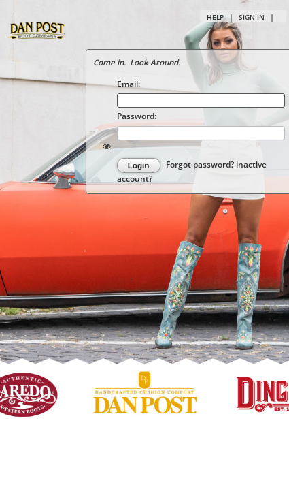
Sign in (252, 17)
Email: (128, 83)
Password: (136, 115)
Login (139, 165)
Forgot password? (201, 164)
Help (215, 17)
